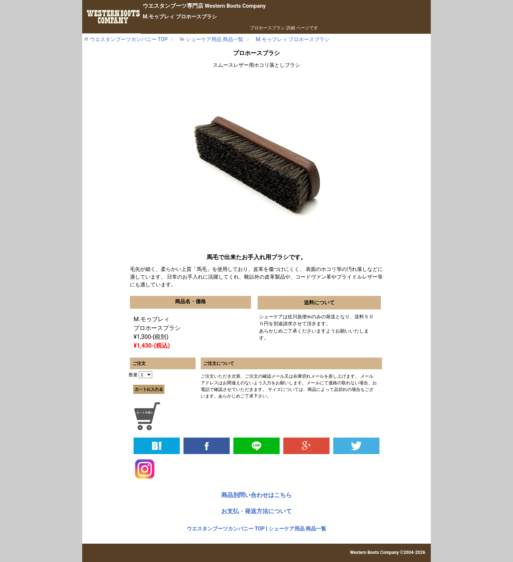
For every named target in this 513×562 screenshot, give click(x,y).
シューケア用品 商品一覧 (297, 529)
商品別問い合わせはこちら (256, 495)
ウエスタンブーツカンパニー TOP (226, 529)
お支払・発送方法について (256, 511)
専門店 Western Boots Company (204, 6)
